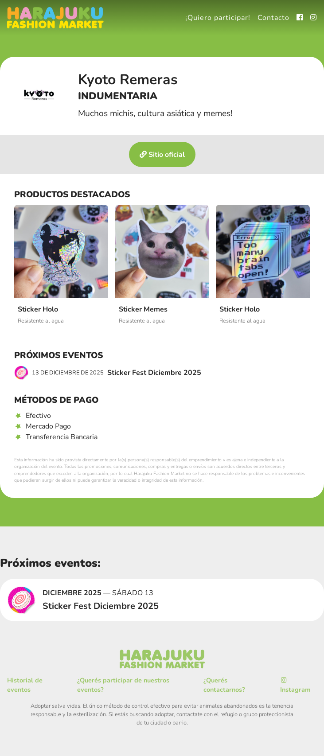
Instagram (295, 685)
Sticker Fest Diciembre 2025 (107, 373)
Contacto (273, 18)
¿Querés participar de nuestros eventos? (123, 685)
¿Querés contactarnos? (224, 685)
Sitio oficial (162, 155)
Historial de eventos (25, 685)
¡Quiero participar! (217, 18)
